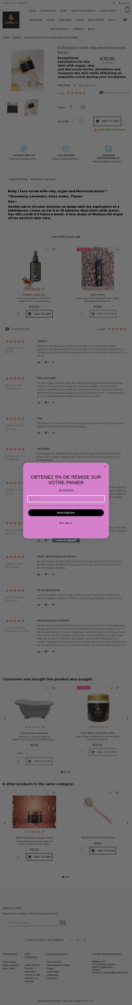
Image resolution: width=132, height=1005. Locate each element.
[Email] (66, 498)
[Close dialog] (105, 466)
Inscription (66, 512)
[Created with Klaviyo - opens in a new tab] (66, 540)
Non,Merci (66, 523)
